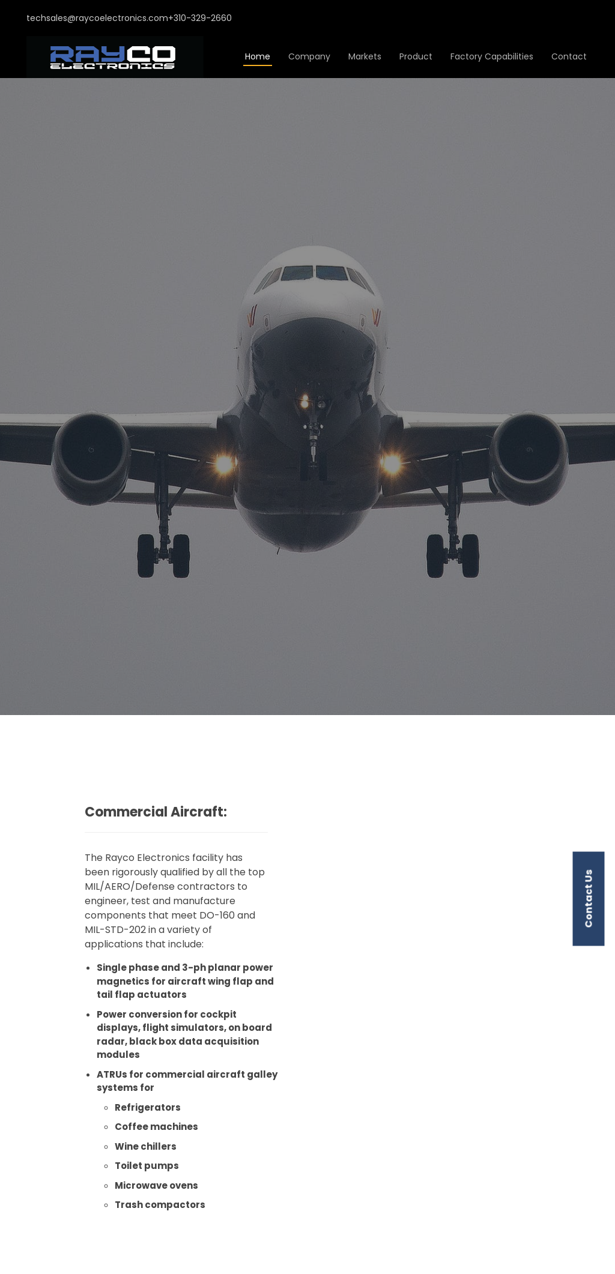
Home (257, 56)
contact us (589, 899)
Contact (569, 56)
